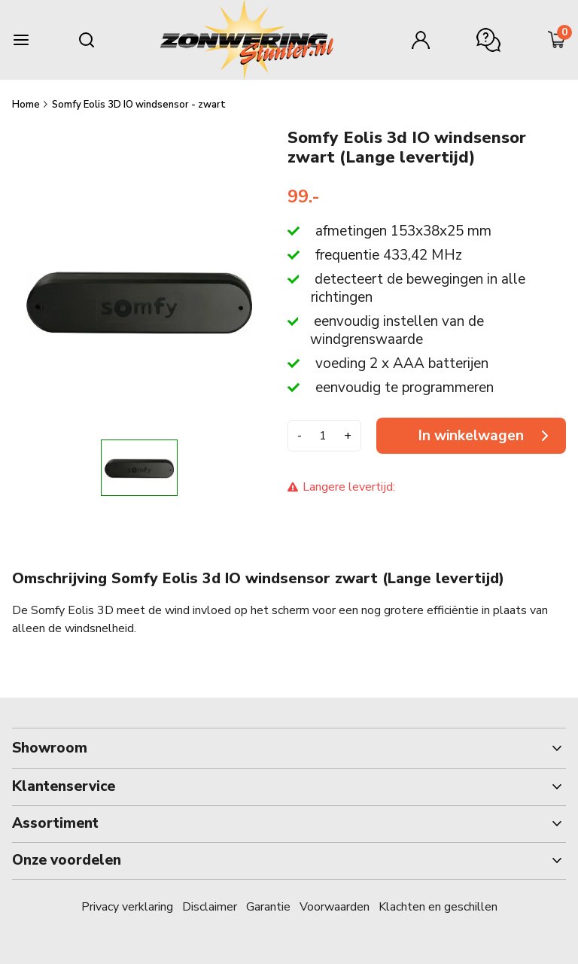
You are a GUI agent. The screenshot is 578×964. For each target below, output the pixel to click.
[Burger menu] (21, 40)
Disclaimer (209, 907)
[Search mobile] (87, 40)
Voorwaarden (335, 907)
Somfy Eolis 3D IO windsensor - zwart (139, 104)
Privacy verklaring (127, 907)
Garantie (268, 907)
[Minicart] (557, 40)
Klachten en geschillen (438, 907)
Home (27, 104)
